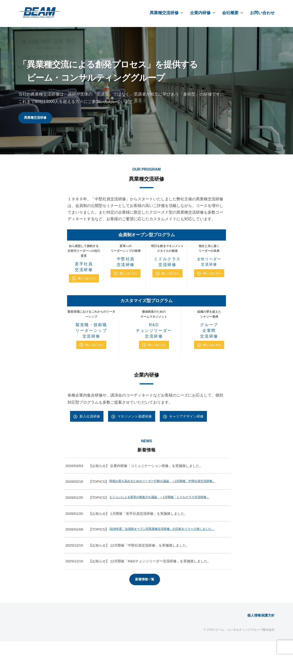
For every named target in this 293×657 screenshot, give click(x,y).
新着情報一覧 (145, 595)
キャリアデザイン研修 (195, 418)
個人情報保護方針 (259, 631)
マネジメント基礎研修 (139, 418)
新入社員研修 (91, 418)
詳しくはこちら (86, 279)
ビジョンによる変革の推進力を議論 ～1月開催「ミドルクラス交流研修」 (167, 506)
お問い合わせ (262, 13)
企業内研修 (200, 13)
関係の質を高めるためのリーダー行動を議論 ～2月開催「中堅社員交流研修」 (167, 487)
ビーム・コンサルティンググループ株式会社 (243, 645)
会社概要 (230, 13)
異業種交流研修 (164, 13)
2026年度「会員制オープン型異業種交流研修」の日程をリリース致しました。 (166, 541)
